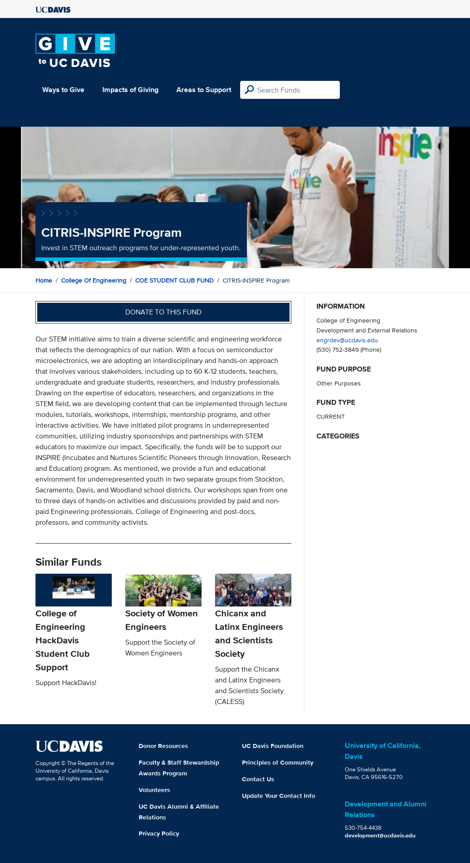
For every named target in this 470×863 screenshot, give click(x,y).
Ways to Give (63, 89)
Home (43, 280)
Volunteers (154, 789)
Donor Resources (163, 745)
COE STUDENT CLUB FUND (174, 280)
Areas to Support (203, 89)
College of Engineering (93, 280)
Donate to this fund (163, 312)
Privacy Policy (159, 833)
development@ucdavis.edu (380, 835)
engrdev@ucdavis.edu (347, 340)
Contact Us (258, 778)
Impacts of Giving (130, 89)
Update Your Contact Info (278, 795)
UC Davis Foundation (272, 745)
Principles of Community (277, 762)
